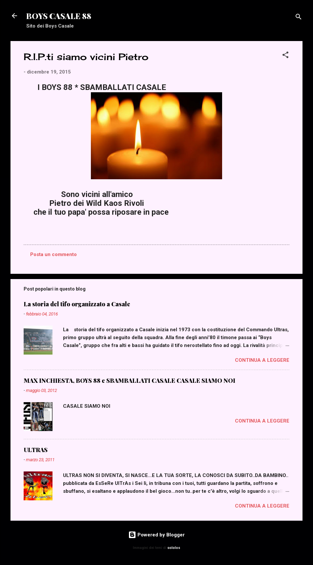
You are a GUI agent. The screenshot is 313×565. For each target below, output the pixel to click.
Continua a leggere (262, 360)
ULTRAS (36, 450)
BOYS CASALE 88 (58, 16)
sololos (173, 548)
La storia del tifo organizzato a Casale (77, 304)
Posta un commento (53, 254)
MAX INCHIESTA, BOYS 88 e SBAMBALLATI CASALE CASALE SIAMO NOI (129, 380)
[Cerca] (299, 18)
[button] (285, 56)
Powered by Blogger (156, 535)
